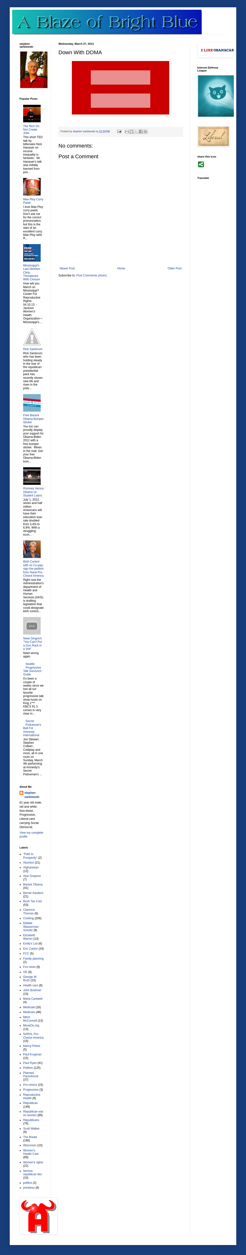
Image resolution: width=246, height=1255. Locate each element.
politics (27, 1182)
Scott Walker (31, 1128)
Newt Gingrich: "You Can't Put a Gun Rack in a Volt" (32, 644)
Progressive (30, 1089)
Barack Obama (33, 884)
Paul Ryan (30, 1063)
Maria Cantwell (32, 998)
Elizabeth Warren (29, 937)
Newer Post (67, 268)
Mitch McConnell (30, 1019)
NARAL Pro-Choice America (33, 1035)
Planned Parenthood (30, 1074)
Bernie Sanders (33, 893)
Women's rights (33, 1162)
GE (25, 972)
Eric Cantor (30, 948)
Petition (28, 1067)
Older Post (174, 268)
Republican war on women (33, 1113)
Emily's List (30, 943)
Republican (30, 1103)
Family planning (33, 958)
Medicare (29, 1012)
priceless (29, 1187)
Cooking (28, 918)
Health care (30, 985)
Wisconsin (30, 1145)
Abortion (28, 862)
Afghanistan (30, 867)
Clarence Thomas (29, 911)
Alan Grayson (32, 876)
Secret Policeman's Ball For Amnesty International (32, 728)
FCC (26, 953)
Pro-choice (30, 1085)
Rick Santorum (32, 349)
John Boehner (32, 990)
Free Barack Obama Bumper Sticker (33, 419)
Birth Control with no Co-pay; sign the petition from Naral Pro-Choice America (33, 568)
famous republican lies (32, 1172)
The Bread (30, 1137)
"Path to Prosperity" (30, 855)
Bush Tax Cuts (32, 901)
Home (121, 268)
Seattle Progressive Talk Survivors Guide (32, 669)
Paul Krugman (32, 1054)
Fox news (29, 967)
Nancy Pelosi (31, 1046)
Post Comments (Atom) (91, 275)
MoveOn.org (31, 1025)
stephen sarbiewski (31, 795)
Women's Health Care (31, 1152)
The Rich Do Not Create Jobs (31, 129)
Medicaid (29, 1007)
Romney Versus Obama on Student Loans (33, 492)
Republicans (31, 1120)
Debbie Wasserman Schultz (31, 926)
